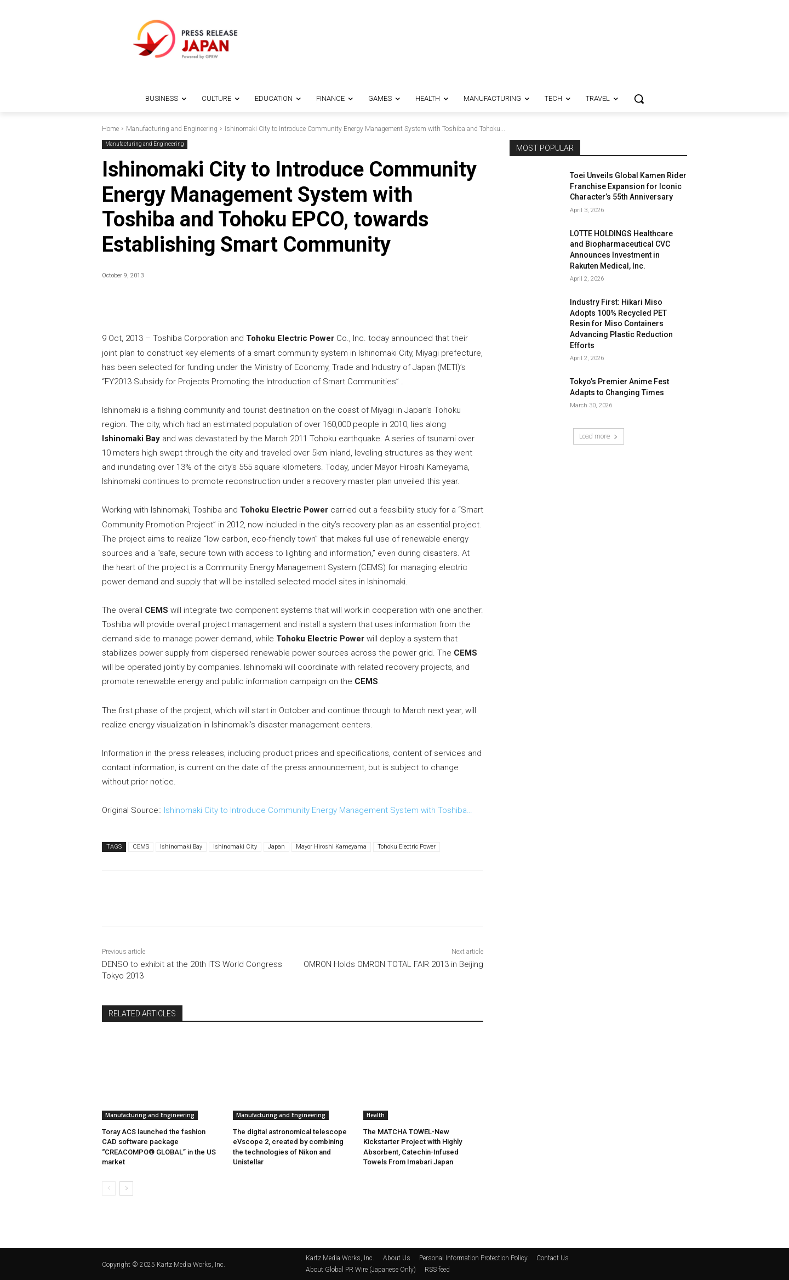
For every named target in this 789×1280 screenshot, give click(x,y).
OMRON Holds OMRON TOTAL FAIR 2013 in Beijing (393, 964)
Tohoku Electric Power (407, 846)
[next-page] (126, 1188)
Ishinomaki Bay (181, 846)
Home (110, 129)
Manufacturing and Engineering (172, 129)
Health (376, 1115)
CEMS (141, 846)
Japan (276, 846)
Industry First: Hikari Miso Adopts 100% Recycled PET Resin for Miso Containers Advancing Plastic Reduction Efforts (621, 323)
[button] (639, 99)
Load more (598, 436)
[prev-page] (109, 1188)
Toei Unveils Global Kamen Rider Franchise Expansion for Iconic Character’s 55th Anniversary (628, 186)
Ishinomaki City (235, 846)
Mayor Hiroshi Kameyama (331, 846)
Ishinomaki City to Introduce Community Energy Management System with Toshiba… (318, 810)
